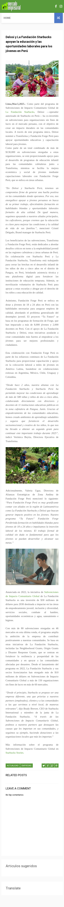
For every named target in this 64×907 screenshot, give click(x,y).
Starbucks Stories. (15, 752)
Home (7, 18)
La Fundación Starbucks (20, 112)
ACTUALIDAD (13, 765)
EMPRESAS (26, 765)
